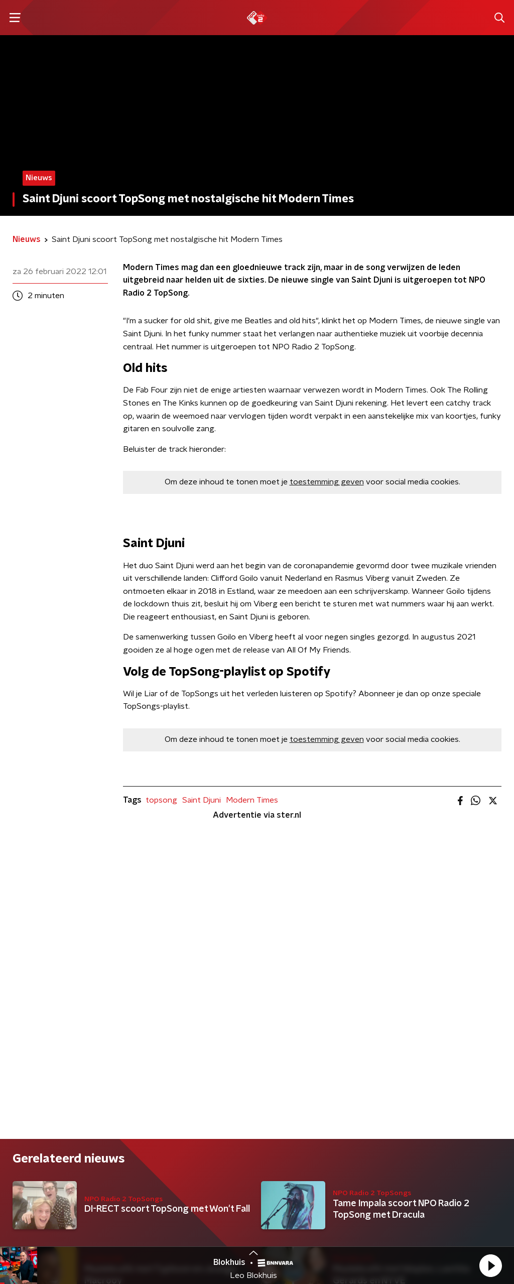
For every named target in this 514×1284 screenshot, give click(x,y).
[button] (490, 1265)
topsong (161, 800)
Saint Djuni (201, 800)
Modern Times (252, 800)
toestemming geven (327, 482)
